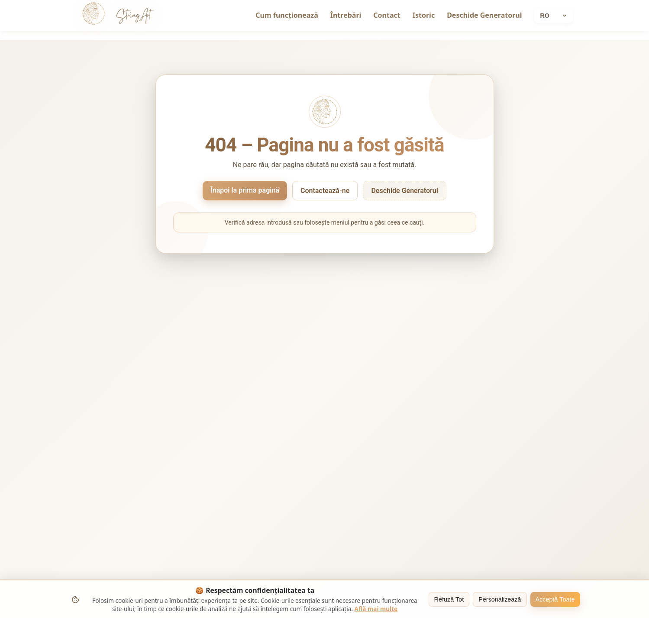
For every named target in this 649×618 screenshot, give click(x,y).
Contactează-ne (324, 191)
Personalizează (499, 599)
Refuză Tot (449, 599)
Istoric (424, 15)
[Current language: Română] (553, 15)
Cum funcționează (286, 15)
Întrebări (346, 15)
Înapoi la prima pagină (244, 190)
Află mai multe (376, 609)
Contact (386, 15)
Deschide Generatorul (484, 15)
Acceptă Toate (555, 599)
